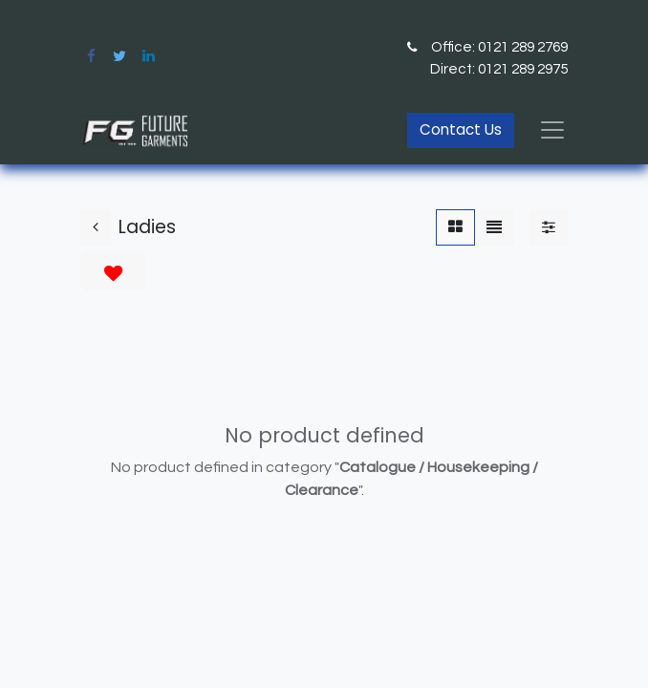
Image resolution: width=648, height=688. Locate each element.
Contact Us (461, 129)
